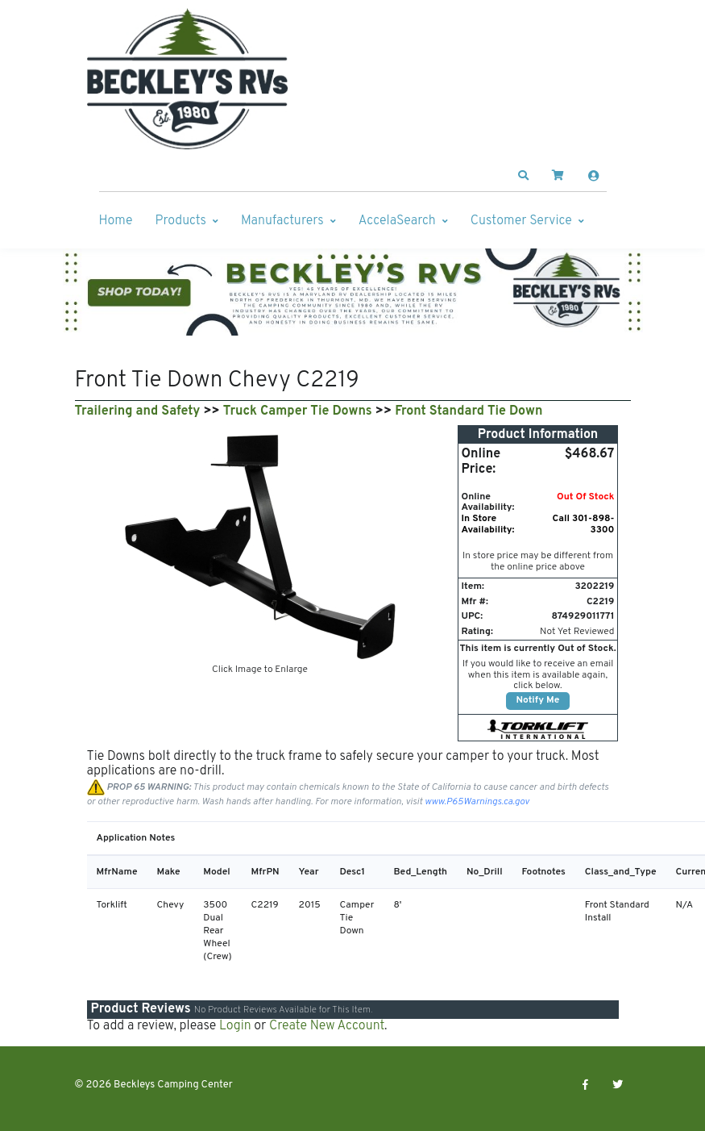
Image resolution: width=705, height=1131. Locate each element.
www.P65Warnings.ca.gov (477, 801)
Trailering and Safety (138, 411)
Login (235, 1026)
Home (116, 221)
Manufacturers (282, 221)
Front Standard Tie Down (468, 411)
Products (181, 221)
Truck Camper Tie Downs (297, 411)
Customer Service (521, 221)
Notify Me (538, 700)
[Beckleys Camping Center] (187, 79)
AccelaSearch (397, 221)
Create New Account (326, 1026)
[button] (523, 176)
